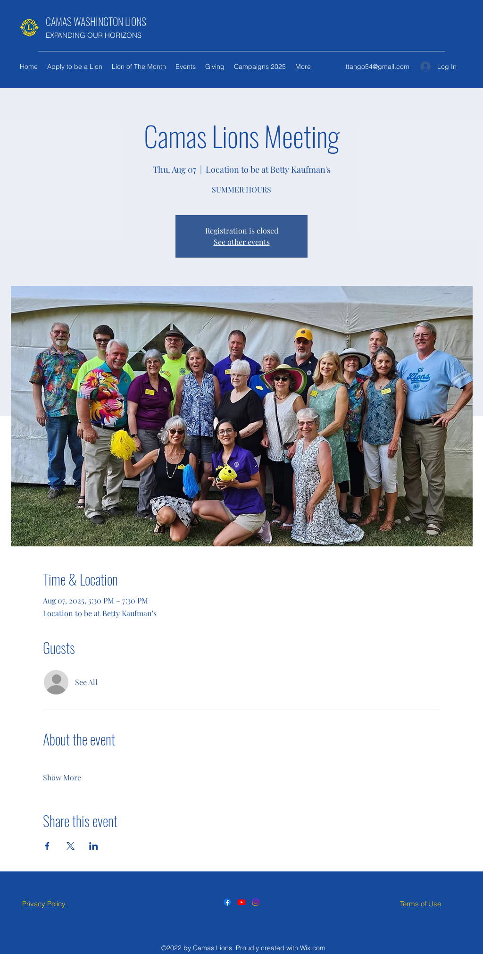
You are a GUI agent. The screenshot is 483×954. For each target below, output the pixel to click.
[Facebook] (227, 902)
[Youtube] (241, 902)
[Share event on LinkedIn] (93, 846)
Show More (62, 777)
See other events (242, 242)
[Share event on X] (70, 846)
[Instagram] (255, 902)
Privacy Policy (44, 903)
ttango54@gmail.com (377, 66)
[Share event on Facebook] (47, 846)
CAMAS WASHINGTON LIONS (96, 21)
